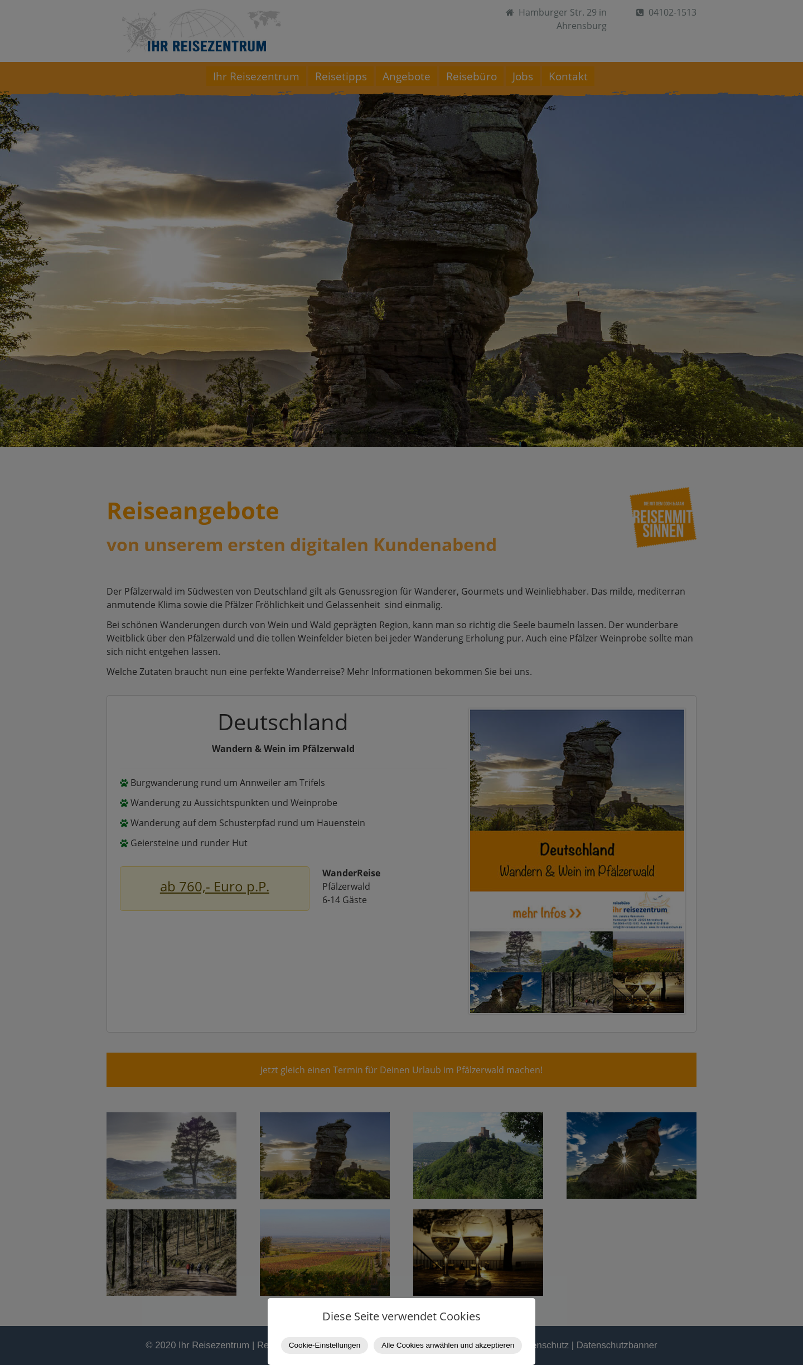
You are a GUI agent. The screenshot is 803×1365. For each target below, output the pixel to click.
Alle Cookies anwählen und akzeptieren (447, 1345)
